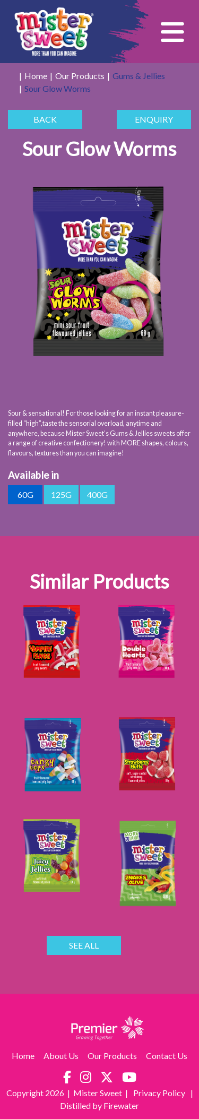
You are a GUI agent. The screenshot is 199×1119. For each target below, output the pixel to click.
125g (61, 494)
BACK (45, 119)
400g (97, 494)
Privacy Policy (160, 1093)
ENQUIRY (154, 119)
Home (35, 76)
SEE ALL (84, 945)
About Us (61, 1056)
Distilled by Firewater (99, 1105)
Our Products (80, 76)
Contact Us (166, 1056)
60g (25, 494)
